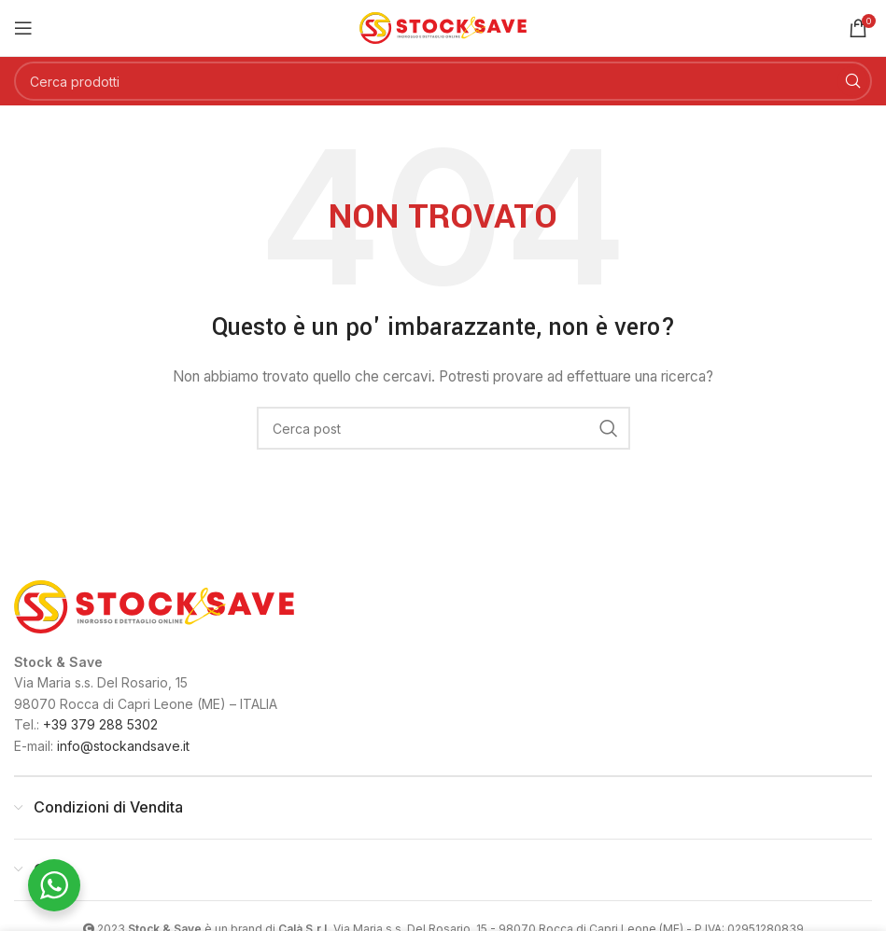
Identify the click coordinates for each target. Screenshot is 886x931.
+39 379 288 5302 (100, 724)
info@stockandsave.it (123, 746)
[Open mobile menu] (23, 28)
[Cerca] (443, 81)
